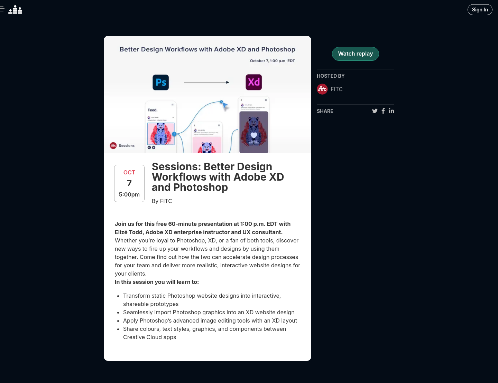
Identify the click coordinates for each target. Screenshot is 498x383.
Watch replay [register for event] (355, 53)
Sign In (480, 9)
